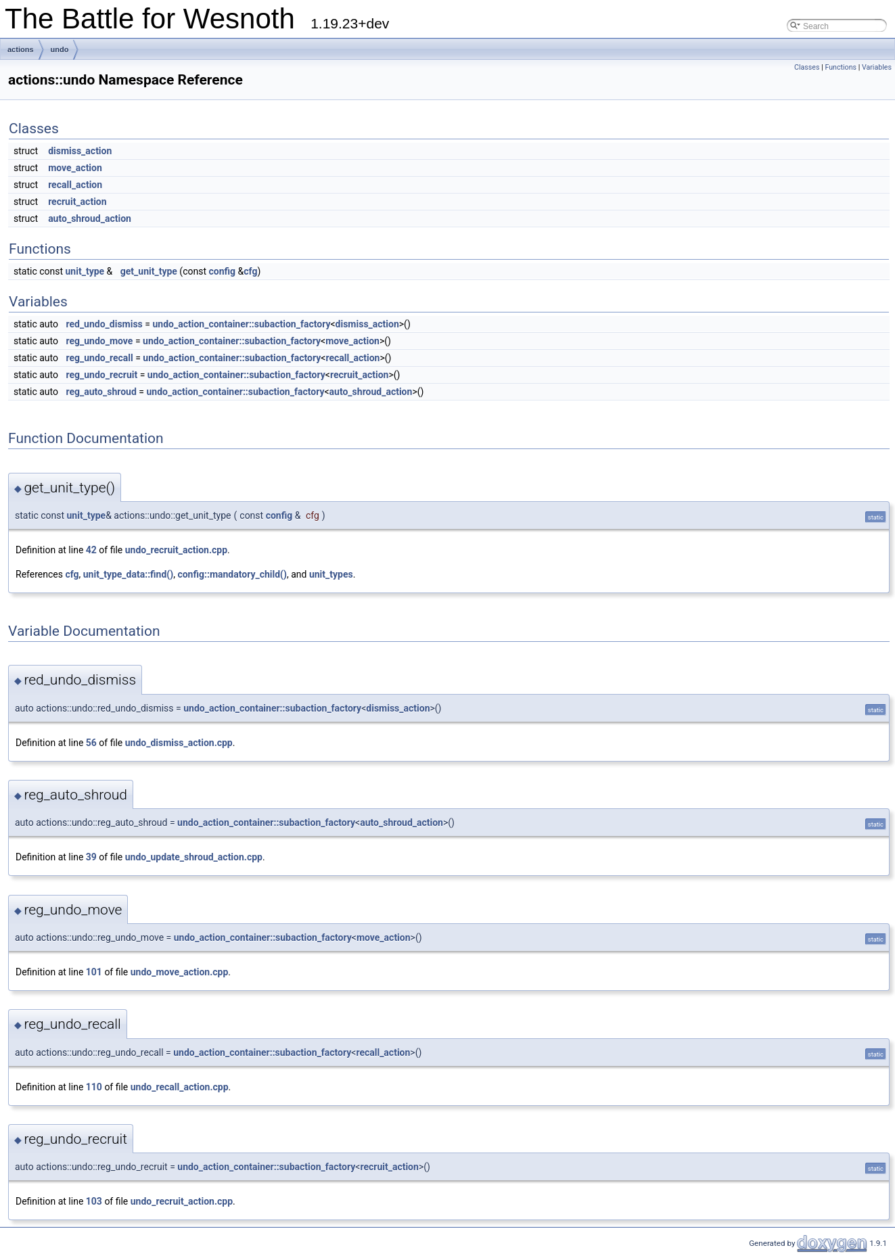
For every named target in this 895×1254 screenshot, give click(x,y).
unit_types (331, 574)
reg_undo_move (99, 340)
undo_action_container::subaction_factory (241, 324)
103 (94, 1201)
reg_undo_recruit (101, 374)
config (221, 271)
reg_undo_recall (99, 357)
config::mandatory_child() (232, 574)
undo (60, 49)
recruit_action (77, 201)
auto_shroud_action (89, 218)
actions (20, 49)
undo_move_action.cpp (180, 972)
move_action (75, 167)
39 (91, 857)
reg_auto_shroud (101, 391)
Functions (840, 67)
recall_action (75, 184)
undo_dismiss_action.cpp (179, 742)
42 (91, 549)
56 (91, 742)
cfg (250, 271)
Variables (877, 67)
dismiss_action (80, 150)
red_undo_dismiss (104, 324)
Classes (806, 67)
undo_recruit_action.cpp (176, 549)
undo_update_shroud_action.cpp (193, 857)
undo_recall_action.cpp (180, 1087)
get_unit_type (148, 271)
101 (94, 972)
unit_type (85, 271)
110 (94, 1087)
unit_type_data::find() (128, 574)
